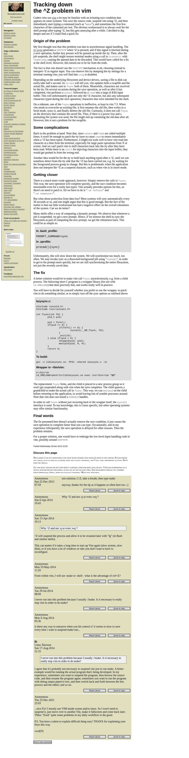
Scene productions (11, 75)
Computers (8, 119)
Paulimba (8, 176)
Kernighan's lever (11, 155)
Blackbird (8, 107)
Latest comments (11, 263)
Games (7, 61)
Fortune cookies (10, 44)
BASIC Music (9, 105)
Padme (7, 169)
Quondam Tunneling (12, 183)
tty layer (38, 49)
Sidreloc (7, 193)
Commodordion (10, 117)
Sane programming (12, 72)
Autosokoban (9, 98)
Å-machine (8, 93)
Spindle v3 (8, 197)
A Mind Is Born (10, 96)
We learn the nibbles (12, 207)
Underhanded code (12, 82)
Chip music (8, 56)
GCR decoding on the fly (14, 141)
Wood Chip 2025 (11, 214)
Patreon (7, 223)
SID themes (9, 47)
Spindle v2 (10, 252)
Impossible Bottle (11, 150)
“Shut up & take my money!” (15, 221)
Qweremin (8, 186)
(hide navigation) (16, 17)
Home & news (9, 33)
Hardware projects (11, 63)
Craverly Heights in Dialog (14, 124)
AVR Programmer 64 (12, 100)
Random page (10, 35)
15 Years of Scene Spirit (14, 91)
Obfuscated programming (14, 68)
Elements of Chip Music (14, 131)
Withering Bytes (10, 212)
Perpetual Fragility (11, 178)
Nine (6, 167)
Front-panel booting (12, 138)
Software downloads (12, 80)
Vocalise (7, 202)
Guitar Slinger (9, 143)
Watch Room (9, 204)
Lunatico (7, 157)
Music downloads (11, 65)
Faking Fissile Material (13, 134)
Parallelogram (9, 171)
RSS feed (8, 270)
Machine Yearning (11, 160)
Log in (6, 261)
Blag (6, 53)
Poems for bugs (10, 181)
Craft (6, 122)
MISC (6, 162)
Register (7, 258)
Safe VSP (8, 190)
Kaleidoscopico (10, 152)
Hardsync (8, 148)
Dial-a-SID (8, 126)
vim (54, 17)
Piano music (9, 70)
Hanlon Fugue (10, 145)
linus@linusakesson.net (14, 276)
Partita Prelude (10, 174)
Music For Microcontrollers (15, 164)
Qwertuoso (8, 188)
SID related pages (11, 77)
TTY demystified (10, 200)
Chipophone (9, 58)
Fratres (7, 136)
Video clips (8, 84)
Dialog (6, 129)
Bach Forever (9, 103)
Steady (7, 225)
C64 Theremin (10, 112)
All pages (8, 38)
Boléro (6, 110)
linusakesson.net (16, 14)
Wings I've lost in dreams (14, 209)
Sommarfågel (9, 195)
